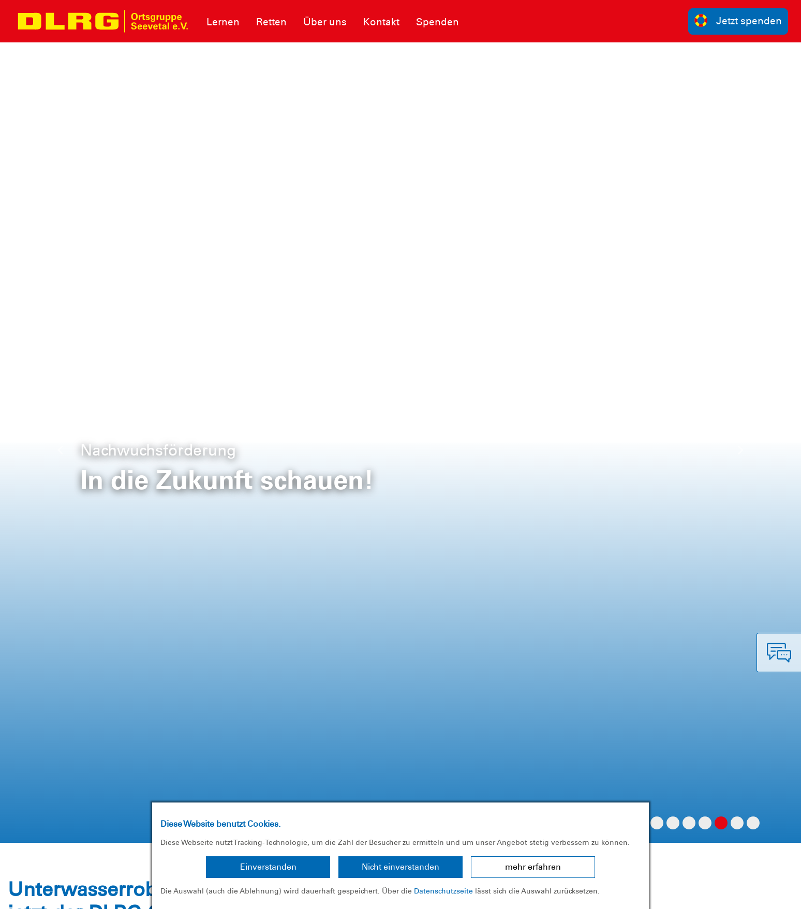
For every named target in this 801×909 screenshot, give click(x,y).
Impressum (34, 893)
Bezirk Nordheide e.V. (748, 893)
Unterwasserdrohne (136, 164)
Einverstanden (268, 867)
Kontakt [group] (568, 752)
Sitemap (136, 893)
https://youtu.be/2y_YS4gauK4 (136, 526)
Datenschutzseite (443, 891)
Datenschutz (88, 893)
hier (655, 544)
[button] (60, 52)
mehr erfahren (533, 867)
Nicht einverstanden (400, 867)
